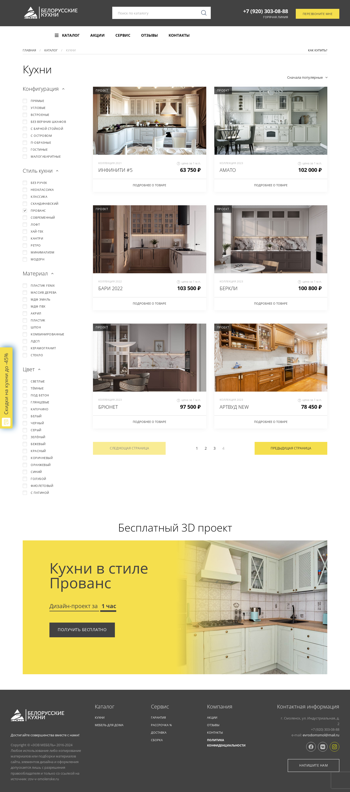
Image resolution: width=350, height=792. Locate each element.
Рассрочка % (161, 725)
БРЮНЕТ (108, 407)
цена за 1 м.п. (189, 163)
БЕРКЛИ (229, 288)
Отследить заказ (316, 35)
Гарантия (158, 717)
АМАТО (228, 170)
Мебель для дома (109, 725)
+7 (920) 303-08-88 (265, 11)
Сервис (122, 35)
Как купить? (317, 50)
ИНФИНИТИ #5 (115, 170)
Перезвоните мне (318, 14)
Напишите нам (313, 765)
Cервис (160, 706)
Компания (219, 706)
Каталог (104, 706)
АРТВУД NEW (234, 407)
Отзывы (149, 35)
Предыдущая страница (291, 448)
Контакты (179, 35)
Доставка (158, 732)
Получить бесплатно (82, 629)
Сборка (157, 740)
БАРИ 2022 (110, 288)
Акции (97, 35)
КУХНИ (99, 717)
